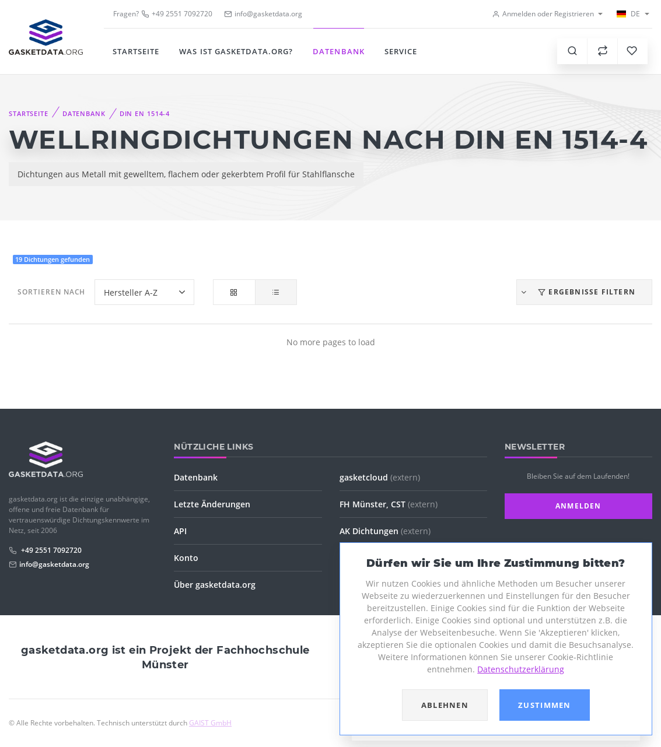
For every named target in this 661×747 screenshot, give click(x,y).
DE (627, 14)
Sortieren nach (51, 292)
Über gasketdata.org (215, 584)
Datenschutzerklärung (520, 669)
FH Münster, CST (389, 504)
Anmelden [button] (578, 506)
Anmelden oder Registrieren (543, 14)
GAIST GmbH (210, 723)
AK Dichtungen (385, 530)
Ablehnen (444, 705)
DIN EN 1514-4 (145, 113)
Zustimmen (544, 705)
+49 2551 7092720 (176, 14)
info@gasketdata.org (54, 564)
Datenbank (338, 51)
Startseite (136, 51)
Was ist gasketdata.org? (236, 51)
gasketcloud (380, 477)
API (180, 530)
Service (400, 51)
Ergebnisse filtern (577, 292)
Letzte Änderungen (212, 504)
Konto (186, 557)
